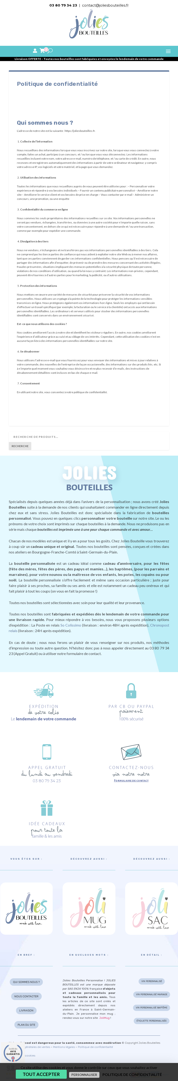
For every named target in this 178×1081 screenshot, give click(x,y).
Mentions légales (64, 1047)
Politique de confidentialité (95, 1047)
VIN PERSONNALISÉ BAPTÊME (151, 1007)
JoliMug (104, 1017)
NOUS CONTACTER (26, 996)
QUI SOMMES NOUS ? (26, 982)
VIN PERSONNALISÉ (151, 981)
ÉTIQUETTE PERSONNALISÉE (152, 1020)
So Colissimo (70, 625)
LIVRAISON (26, 1010)
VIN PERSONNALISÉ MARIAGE (151, 994)
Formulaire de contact (131, 780)
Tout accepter (41, 1074)
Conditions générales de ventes (29, 1047)
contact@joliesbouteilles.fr (105, 5)
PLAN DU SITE (26, 1024)
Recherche (20, 446)
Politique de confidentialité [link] (132, 1074)
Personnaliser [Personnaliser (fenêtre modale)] (84, 1075)
